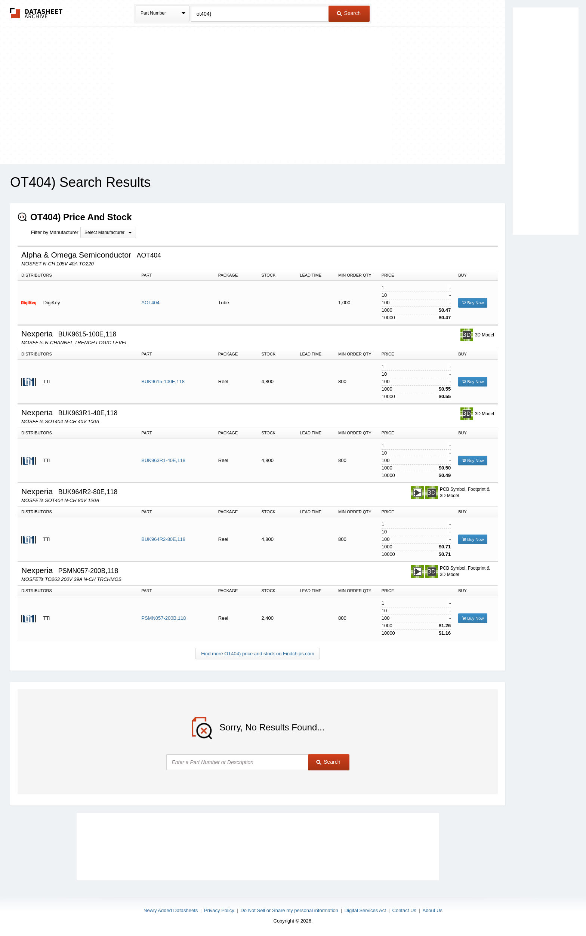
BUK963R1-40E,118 (163, 460)
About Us (432, 910)
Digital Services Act (365, 910)
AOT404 (150, 302)
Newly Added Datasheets (171, 910)
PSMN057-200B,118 (163, 618)
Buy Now (473, 303)
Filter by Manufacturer (54, 232)
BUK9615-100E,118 (163, 381)
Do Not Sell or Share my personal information (289, 910)
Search (349, 13)
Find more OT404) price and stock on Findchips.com (257, 653)
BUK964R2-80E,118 (163, 539)
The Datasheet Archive (36, 13)
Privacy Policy (219, 910)
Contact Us (404, 910)
